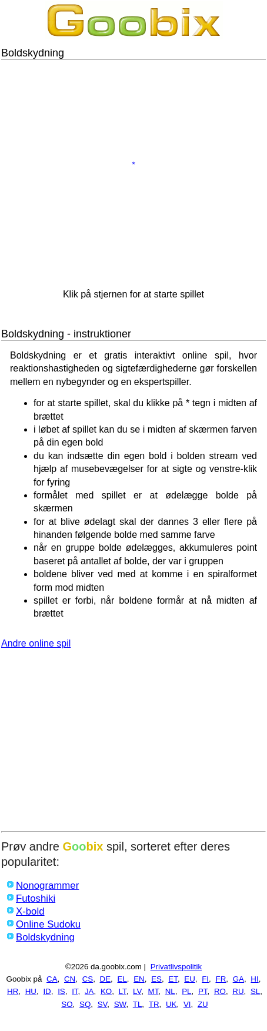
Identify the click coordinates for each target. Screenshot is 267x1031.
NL (170, 991)
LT (122, 991)
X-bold (30, 911)
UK (171, 1004)
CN (69, 979)
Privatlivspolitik (176, 966)
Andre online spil (36, 643)
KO (106, 991)
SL (255, 991)
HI (254, 979)
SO (66, 1004)
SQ (85, 1004)
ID (47, 991)
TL (137, 1004)
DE (105, 979)
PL (186, 991)
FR (220, 979)
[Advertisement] (133, 743)
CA (52, 979)
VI (187, 1004)
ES (156, 979)
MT (153, 991)
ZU (203, 1004)
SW (120, 1004)
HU (30, 991)
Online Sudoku (48, 924)
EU (189, 979)
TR (154, 1004)
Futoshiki (35, 898)
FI (205, 979)
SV (103, 1004)
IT (75, 991)
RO (220, 991)
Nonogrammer (47, 885)
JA (89, 991)
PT (203, 991)
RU (237, 991)
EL (122, 979)
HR (12, 991)
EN (139, 979)
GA (238, 979)
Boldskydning (45, 937)
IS (61, 991)
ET (173, 979)
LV (137, 991)
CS (88, 979)
